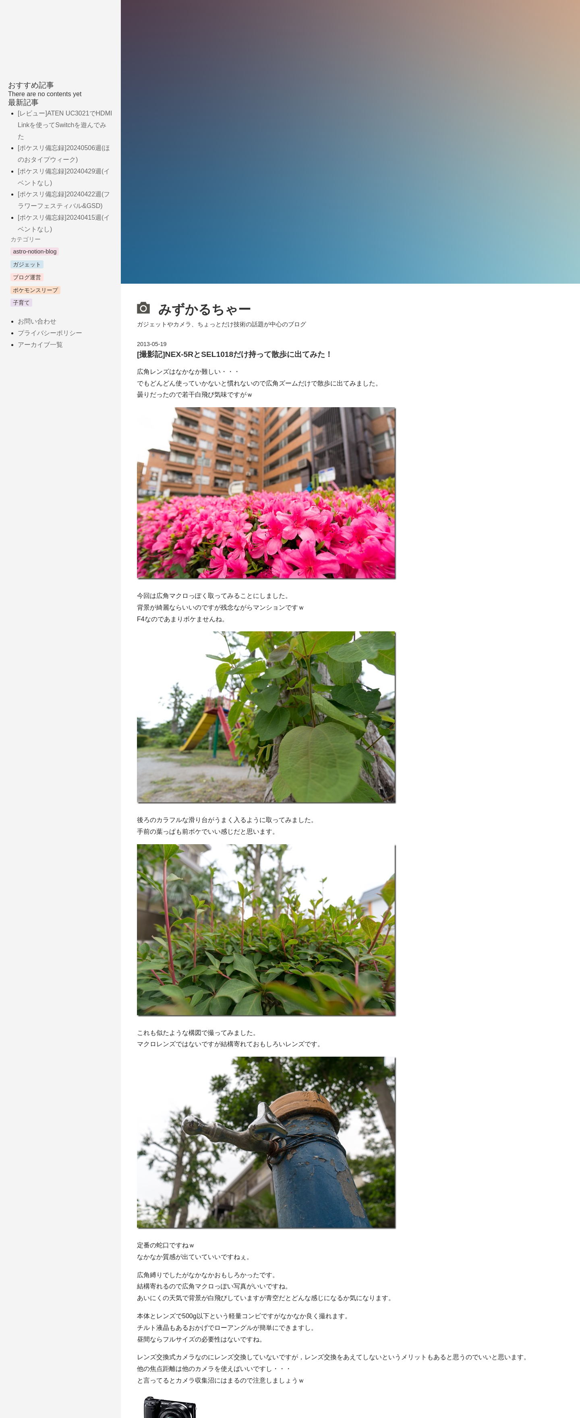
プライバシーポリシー (50, 333)
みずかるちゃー (194, 308)
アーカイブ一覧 (40, 344)
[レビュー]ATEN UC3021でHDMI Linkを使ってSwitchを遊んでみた (65, 125)
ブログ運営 (27, 277)
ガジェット (27, 264)
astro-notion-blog (34, 251)
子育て (21, 302)
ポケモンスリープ (35, 290)
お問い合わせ (37, 321)
